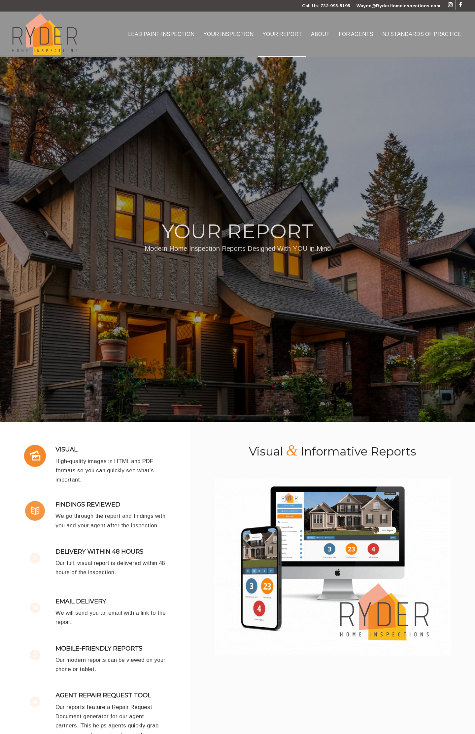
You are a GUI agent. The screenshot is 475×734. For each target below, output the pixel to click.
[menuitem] (161, 34)
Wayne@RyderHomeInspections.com (398, 5)
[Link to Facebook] (460, 5)
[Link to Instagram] (450, 5)
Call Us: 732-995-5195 (326, 5)
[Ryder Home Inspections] (45, 34)
